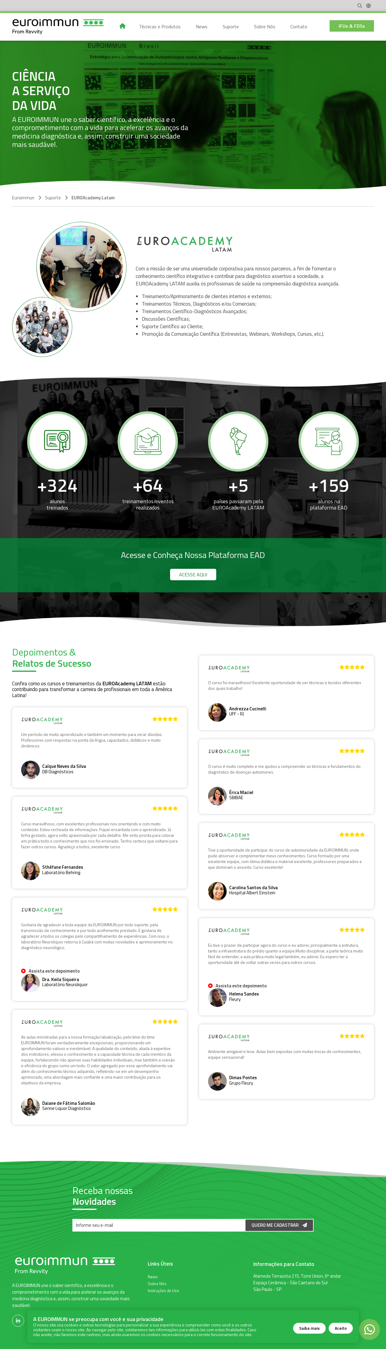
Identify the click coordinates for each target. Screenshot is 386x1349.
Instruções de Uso (163, 1290)
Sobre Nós (157, 1283)
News (153, 1276)
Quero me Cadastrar (279, 1225)
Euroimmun (23, 197)
